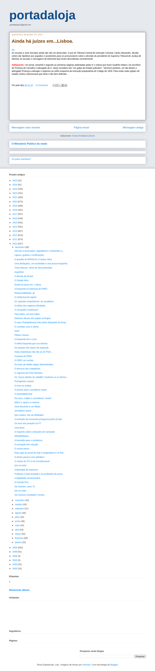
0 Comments (42, 85)
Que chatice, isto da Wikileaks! (29, 415)
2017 (15, 214)
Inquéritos (19, 272)
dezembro (20, 247)
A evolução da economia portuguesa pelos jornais (38, 419)
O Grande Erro (21, 482)
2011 (15, 239)
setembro (19, 508)
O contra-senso (21, 448)
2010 (15, 243)
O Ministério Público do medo (29, 143)
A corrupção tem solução (26, 444)
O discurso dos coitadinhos (27, 368)
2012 (15, 235)
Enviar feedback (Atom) (83, 136)
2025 (15, 180)
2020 (15, 201)
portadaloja (42, 15)
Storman (86, 664)
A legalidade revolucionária (27, 478)
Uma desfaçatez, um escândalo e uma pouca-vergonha (40, 263)
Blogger (114, 664)
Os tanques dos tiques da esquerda (31, 347)
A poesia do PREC (23, 356)
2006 (15, 556)
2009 (15, 547)
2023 (15, 189)
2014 (15, 226)
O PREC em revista (23, 360)
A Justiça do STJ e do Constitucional (31, 461)
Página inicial (81, 127)
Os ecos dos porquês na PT (27, 423)
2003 (15, 568)
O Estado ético (21, 280)
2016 (15, 218)
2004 (15, 564)
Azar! (17, 331)
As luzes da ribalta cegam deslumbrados (33, 364)
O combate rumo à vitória (26, 326)
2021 (15, 197)
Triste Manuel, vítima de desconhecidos (33, 267)
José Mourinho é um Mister (27, 406)
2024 (15, 184)
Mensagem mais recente (26, 127)
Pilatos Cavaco (21, 335)
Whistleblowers (21, 436)
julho (17, 517)
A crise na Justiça (22, 385)
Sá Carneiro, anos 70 (24, 486)
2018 (15, 210)
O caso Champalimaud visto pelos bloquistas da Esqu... (41, 322)
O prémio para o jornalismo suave (30, 390)
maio (17, 525)
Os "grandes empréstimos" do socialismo (34, 301)
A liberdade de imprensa (26, 469)
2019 (15, 206)
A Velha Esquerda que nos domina (31, 343)
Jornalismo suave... (23, 410)
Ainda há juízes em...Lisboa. (28, 284)
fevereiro (19, 538)
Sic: (13, 50)
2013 (15, 231)
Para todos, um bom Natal (27, 314)
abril (17, 529)
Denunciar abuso (19, 590)
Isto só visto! (20, 465)
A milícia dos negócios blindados (30, 305)
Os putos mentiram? (21, 159)
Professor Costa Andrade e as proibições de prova (38, 474)
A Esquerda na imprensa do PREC (31, 289)
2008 (15, 551)
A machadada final (23, 394)
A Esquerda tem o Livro (25, 339)
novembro (20, 500)
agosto (18, 513)
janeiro (18, 542)
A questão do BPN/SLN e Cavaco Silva (33, 259)
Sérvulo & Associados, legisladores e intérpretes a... (39, 251)
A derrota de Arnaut (23, 276)
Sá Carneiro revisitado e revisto (29, 495)
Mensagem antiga (133, 127)
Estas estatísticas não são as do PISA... (33, 352)
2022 (15, 193)
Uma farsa (19, 427)
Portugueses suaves (24, 381)
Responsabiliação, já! (24, 293)
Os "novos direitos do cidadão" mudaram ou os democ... (41, 377)
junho (18, 521)
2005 (15, 560)
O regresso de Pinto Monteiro (28, 373)
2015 (15, 222)
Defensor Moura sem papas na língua (32, 318)
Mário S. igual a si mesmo (26, 402)
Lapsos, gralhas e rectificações (29, 255)
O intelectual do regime (25, 297)
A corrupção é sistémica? (26, 310)
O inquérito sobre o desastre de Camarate (34, 432)
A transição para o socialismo (28, 440)
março (18, 534)
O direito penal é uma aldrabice (29, 457)
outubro (19, 504)
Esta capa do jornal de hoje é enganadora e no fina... (39, 453)
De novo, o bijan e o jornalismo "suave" (33, 398)
